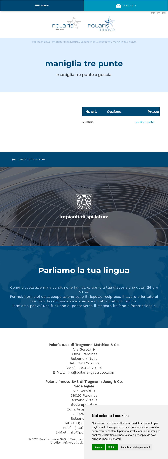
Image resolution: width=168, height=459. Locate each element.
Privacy (68, 442)
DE (153, 13)
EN (164, 13)
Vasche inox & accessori (96, 41)
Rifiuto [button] (111, 447)
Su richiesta (145, 121)
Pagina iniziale (41, 41)
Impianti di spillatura (65, 41)
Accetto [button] (98, 447)
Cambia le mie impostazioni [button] (135, 447)
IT (158, 13)
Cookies (81, 442)
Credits (55, 442)
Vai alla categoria (27, 159)
